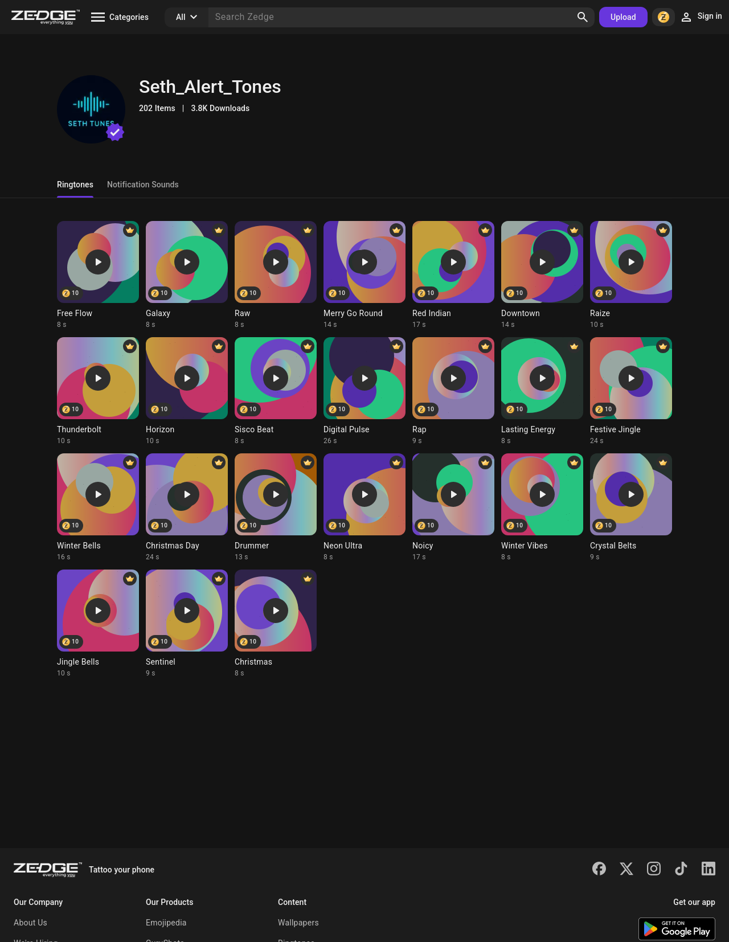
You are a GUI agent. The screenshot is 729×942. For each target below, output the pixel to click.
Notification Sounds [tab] (143, 184)
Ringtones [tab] (75, 184)
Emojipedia (166, 922)
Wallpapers (298, 922)
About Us (30, 922)
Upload (623, 17)
